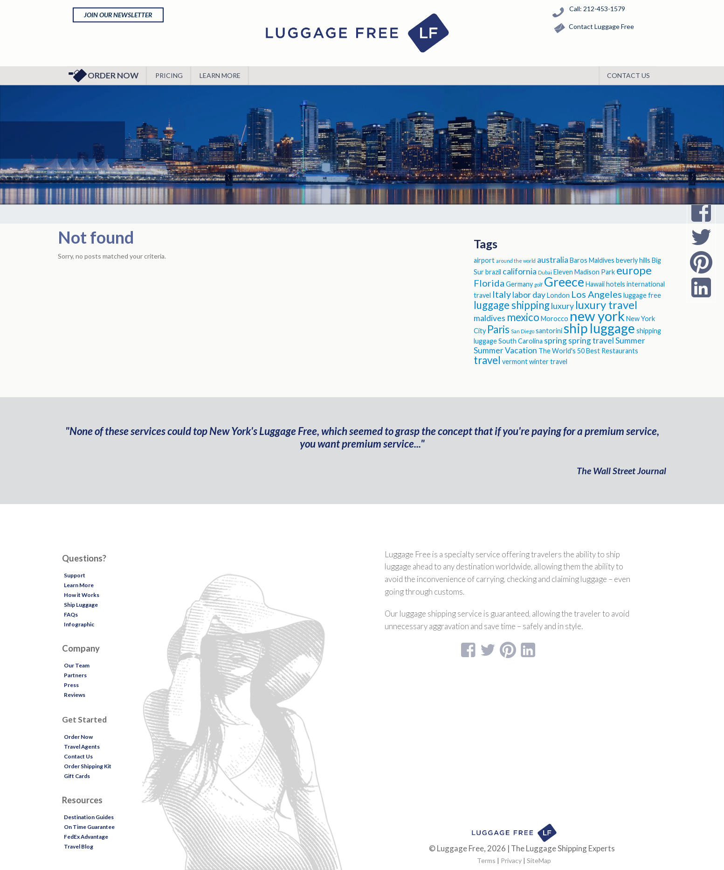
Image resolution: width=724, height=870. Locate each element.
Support (74, 575)
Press (71, 684)
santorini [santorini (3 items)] (549, 331)
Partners (75, 675)
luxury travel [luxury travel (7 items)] (606, 304)
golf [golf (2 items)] (538, 284)
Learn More (220, 75)
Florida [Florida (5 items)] (489, 282)
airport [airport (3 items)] (484, 260)
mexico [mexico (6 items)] (523, 317)
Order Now (103, 76)
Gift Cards (77, 775)
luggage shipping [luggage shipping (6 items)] (512, 305)
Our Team (77, 665)
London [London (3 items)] (558, 295)
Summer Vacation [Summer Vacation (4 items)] (505, 350)
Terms (486, 860)
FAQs (71, 614)
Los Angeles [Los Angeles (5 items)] (596, 294)
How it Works (81, 594)
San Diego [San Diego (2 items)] (522, 331)
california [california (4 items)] (520, 271)
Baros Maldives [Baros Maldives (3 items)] (592, 260)
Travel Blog (78, 846)
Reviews (74, 694)
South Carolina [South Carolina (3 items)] (520, 341)
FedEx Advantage (86, 836)
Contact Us (628, 75)
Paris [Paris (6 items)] (498, 329)
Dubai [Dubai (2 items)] (545, 272)
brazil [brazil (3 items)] (493, 272)
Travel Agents (82, 746)
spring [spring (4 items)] (555, 340)
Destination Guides (89, 817)
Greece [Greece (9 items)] (564, 281)
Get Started (84, 719)
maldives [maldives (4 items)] (489, 318)
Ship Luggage (81, 604)
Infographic (79, 624)
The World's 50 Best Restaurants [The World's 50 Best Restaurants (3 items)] (588, 351)
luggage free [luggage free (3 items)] (642, 295)
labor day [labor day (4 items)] (528, 295)
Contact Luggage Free (592, 28)
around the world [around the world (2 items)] (516, 261)
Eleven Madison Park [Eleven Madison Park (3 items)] (584, 272)
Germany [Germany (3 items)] (519, 284)
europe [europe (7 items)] (634, 270)
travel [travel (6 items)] (487, 360)
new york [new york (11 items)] (597, 316)
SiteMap (539, 860)
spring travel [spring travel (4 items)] (591, 340)
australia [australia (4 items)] (552, 260)
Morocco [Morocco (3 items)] (554, 319)
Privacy (511, 860)
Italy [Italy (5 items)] (501, 294)
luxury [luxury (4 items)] (562, 306)
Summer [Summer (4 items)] (630, 340)
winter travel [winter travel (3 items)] (548, 361)
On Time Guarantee (89, 826)
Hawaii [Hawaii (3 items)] (595, 284)
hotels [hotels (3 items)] (615, 284)
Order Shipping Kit (87, 766)
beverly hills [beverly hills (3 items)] (633, 260)
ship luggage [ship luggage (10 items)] (599, 328)
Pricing (169, 75)
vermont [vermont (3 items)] (515, 361)
